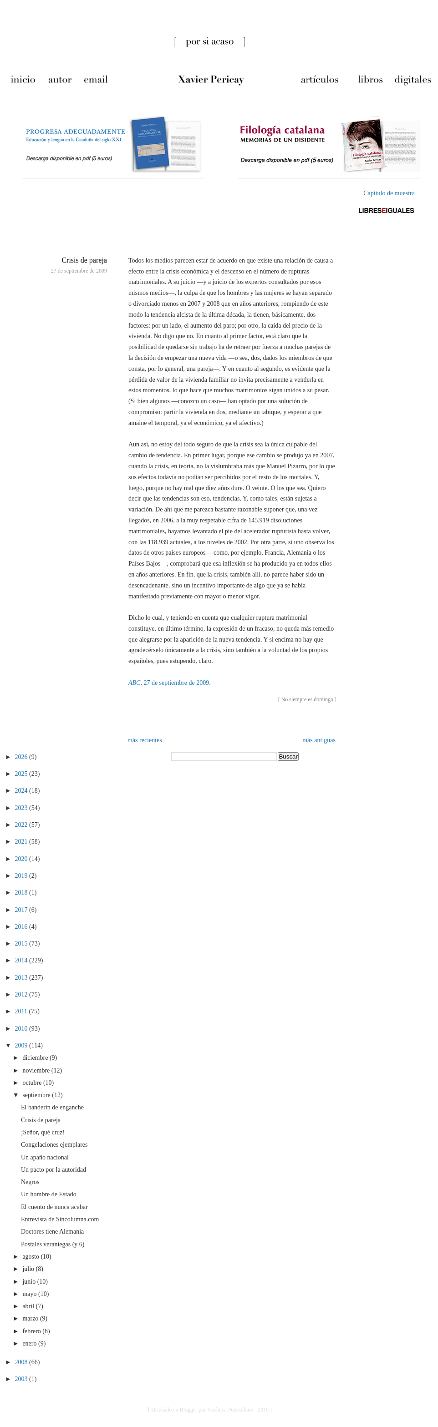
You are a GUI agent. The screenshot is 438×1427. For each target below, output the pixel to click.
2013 (22, 977)
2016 (22, 926)
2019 (22, 875)
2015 (22, 943)
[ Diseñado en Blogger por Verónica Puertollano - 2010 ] (210, 1410)
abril (29, 1306)
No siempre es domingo (307, 699)
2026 (22, 757)
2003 (22, 1379)
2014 (22, 960)
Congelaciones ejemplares (54, 1144)
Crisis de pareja (84, 260)
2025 (22, 773)
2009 (22, 1045)
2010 (22, 1028)
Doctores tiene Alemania (52, 1231)
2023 (22, 808)
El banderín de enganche (52, 1107)
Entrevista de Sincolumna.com (60, 1219)
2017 (22, 909)
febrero (32, 1331)
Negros (30, 1182)
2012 (22, 994)
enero (30, 1343)
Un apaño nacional (45, 1157)
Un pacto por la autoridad (53, 1169)
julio (29, 1268)
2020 (22, 858)
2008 (22, 1362)
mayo (30, 1293)
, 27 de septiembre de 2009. (169, 682)
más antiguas (319, 740)
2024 (22, 790)
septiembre (37, 1095)
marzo (31, 1318)
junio (29, 1281)
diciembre (35, 1057)
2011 (22, 1011)
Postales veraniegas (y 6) (53, 1244)
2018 (22, 892)
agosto (31, 1256)
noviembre (36, 1070)
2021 (22, 841)
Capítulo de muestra (389, 193)
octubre (32, 1082)
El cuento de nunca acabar (54, 1207)
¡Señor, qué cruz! (43, 1132)
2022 (22, 824)
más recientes (144, 740)
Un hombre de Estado (48, 1194)
